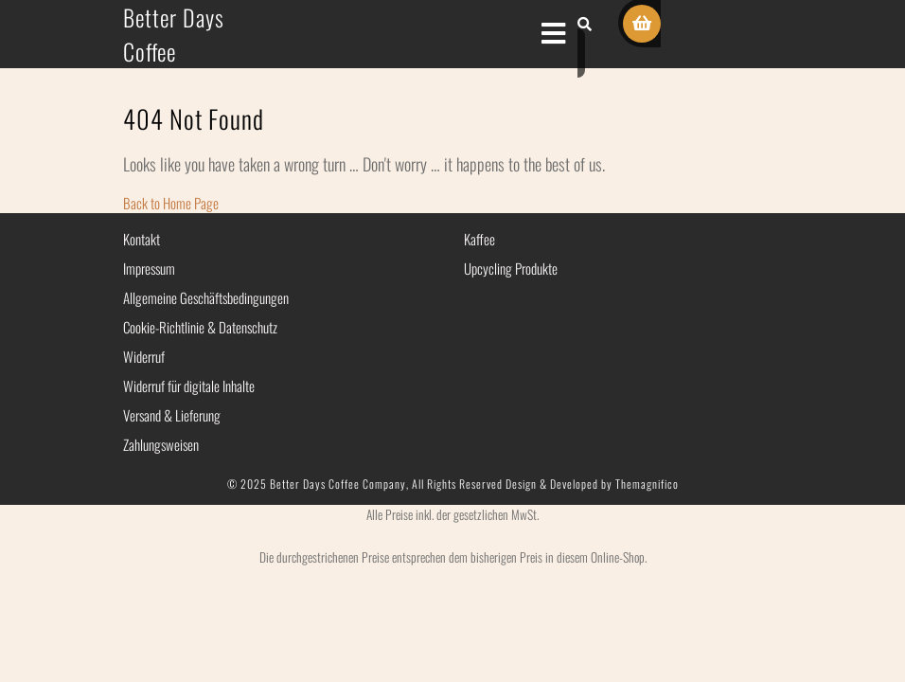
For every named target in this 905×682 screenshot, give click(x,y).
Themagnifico (645, 484)
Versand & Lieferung (172, 414)
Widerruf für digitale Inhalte (189, 385)
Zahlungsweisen (161, 444)
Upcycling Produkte (511, 268)
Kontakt (141, 238)
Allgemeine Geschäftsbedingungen (206, 297)
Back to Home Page (171, 202)
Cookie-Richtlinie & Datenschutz (200, 326)
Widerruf (144, 356)
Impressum (149, 268)
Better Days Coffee (173, 34)
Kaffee (479, 238)
